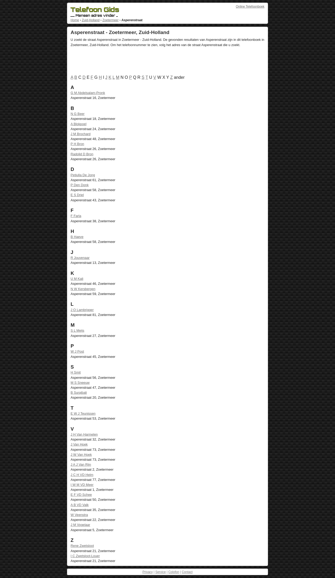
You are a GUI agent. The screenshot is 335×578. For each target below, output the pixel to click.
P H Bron (77, 144)
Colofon (173, 572)
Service (160, 572)
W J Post (77, 351)
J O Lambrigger (82, 310)
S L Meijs (77, 330)
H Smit (76, 372)
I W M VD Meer (82, 485)
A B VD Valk (80, 505)
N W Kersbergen (83, 289)
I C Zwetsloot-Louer (85, 556)
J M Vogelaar (80, 525)
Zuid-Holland (90, 20)
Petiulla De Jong (83, 175)
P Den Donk (80, 185)
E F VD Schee (81, 495)
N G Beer (78, 114)
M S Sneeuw (80, 383)
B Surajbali (79, 392)
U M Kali (77, 279)
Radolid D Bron (82, 154)
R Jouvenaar (80, 258)
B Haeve (77, 237)
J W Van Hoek (81, 455)
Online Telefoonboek (250, 6)
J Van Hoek (79, 444)
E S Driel (77, 195)
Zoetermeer (110, 20)
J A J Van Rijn (81, 464)
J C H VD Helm (82, 475)
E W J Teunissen (83, 413)
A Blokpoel (78, 124)
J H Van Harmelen (84, 434)
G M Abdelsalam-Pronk (88, 93)
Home (75, 20)
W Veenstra (79, 515)
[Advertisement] (166, 62)
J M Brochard (81, 134)
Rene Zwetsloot (82, 546)
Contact (187, 572)
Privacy (147, 572)
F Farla (76, 216)
